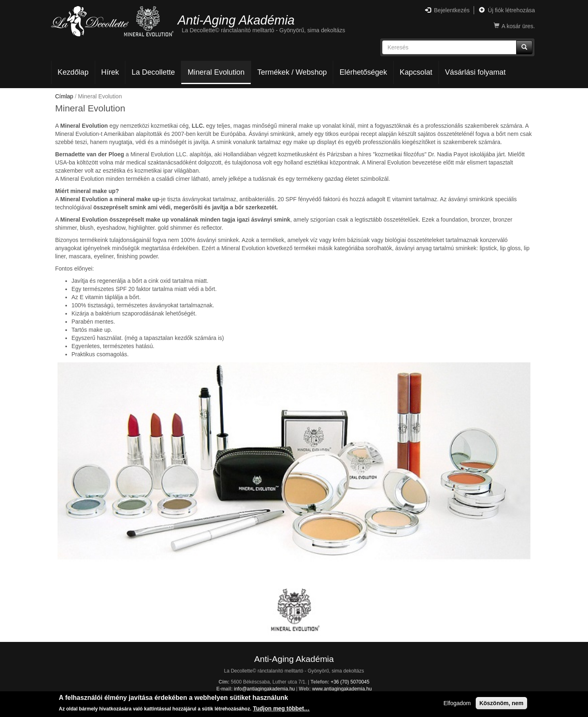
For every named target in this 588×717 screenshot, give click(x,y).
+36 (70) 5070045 (350, 682)
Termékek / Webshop (292, 72)
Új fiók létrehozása (507, 10)
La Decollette (153, 72)
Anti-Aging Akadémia (236, 20)
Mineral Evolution (216, 72)
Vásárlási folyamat (475, 72)
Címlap (64, 96)
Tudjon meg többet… (281, 709)
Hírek (110, 72)
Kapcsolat (416, 72)
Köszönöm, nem (501, 703)
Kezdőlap (73, 72)
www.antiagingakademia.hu (342, 689)
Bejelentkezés (447, 10)
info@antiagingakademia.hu (264, 689)
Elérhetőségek (363, 72)
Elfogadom (457, 703)
